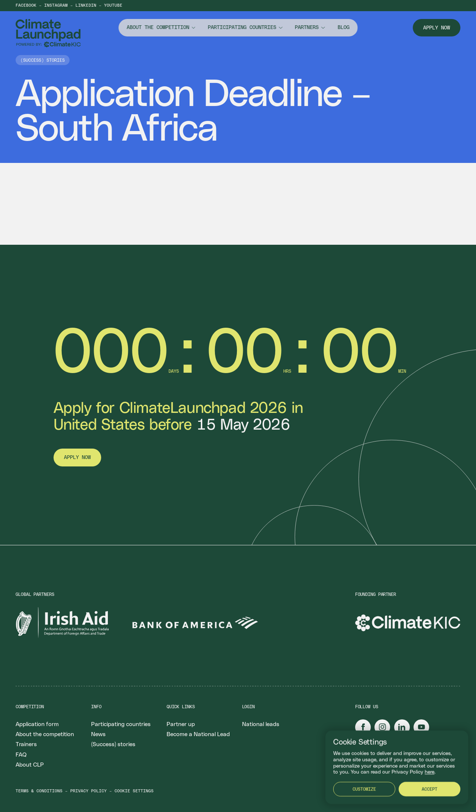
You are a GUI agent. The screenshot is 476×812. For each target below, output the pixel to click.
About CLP (30, 765)
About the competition (158, 27)
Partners (307, 27)
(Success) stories (113, 744)
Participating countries (242, 27)
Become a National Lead (198, 734)
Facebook (26, 5)
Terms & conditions (39, 791)
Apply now (436, 28)
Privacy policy (88, 791)
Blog (343, 27)
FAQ (21, 755)
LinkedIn (85, 5)
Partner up (181, 724)
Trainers (26, 744)
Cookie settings (134, 791)
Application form (37, 724)
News (98, 734)
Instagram (56, 5)
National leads (260, 724)
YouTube (113, 5)
